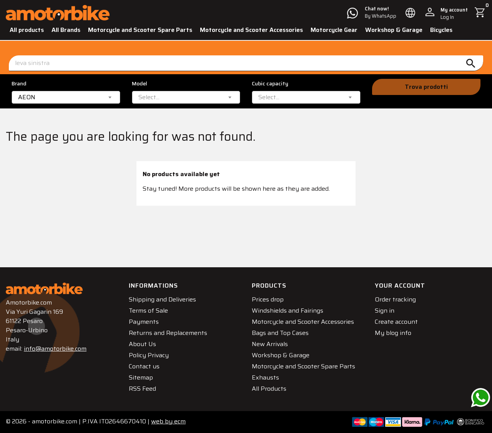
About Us (142, 344)
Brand (19, 84)
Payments (144, 321)
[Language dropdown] (410, 13)
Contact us (144, 366)
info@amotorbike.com (55, 348)
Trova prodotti (426, 87)
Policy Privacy (149, 355)
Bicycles (441, 30)
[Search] (246, 63)
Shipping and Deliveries (162, 299)
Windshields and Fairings (287, 310)
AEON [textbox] (26, 97)
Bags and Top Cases (280, 333)
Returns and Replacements (168, 333)
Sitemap (141, 377)
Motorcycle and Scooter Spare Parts (140, 30)
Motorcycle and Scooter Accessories (251, 30)
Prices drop (268, 299)
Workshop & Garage (393, 30)
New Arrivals (270, 344)
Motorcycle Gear (334, 30)
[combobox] (66, 97)
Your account (400, 285)
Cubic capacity (270, 84)
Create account (396, 321)
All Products (269, 388)
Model (139, 84)
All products (27, 30)
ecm (168, 421)
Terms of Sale (148, 310)
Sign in (384, 310)
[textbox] (149, 97)
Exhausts (265, 377)
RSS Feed (142, 388)
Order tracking (395, 299)
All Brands (66, 30)
